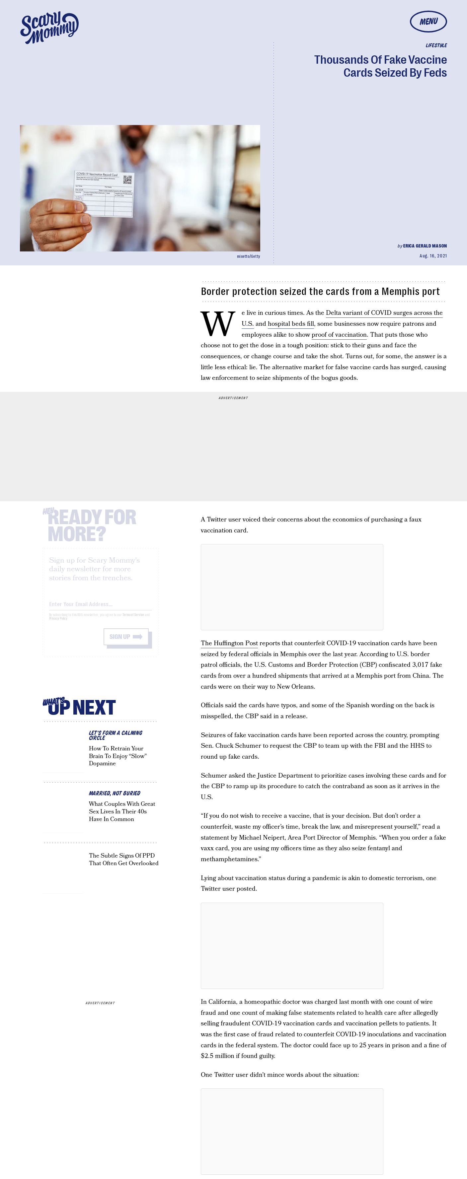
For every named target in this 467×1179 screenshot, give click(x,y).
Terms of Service (133, 620)
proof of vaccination (339, 334)
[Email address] (100, 608)
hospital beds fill (291, 323)
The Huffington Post (229, 643)
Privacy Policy (58, 624)
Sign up (120, 642)
